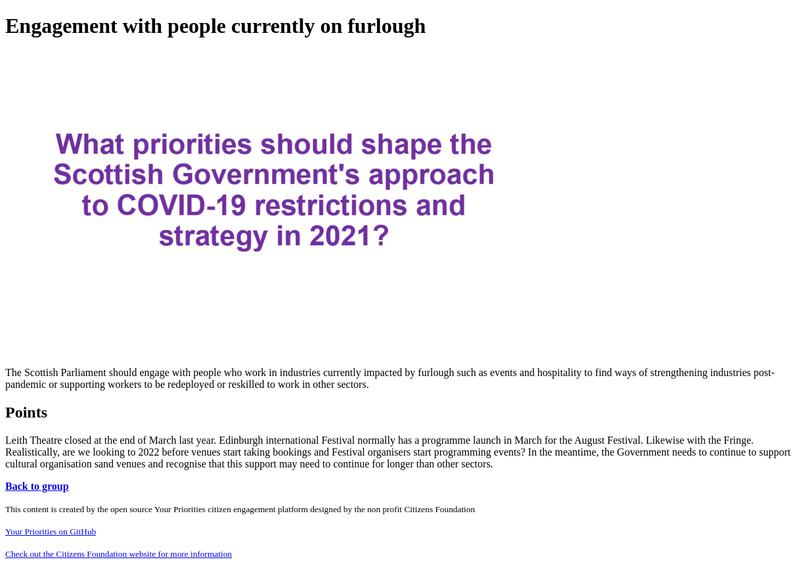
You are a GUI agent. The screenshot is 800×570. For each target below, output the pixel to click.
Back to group (37, 486)
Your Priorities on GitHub (50, 531)
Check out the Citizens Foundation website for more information (118, 554)
